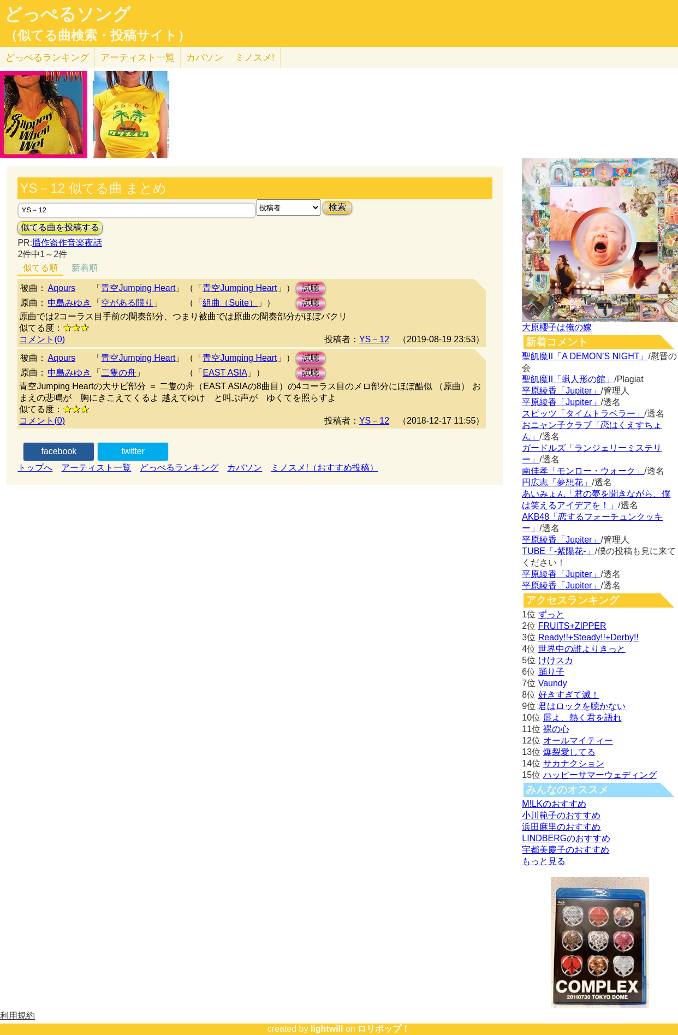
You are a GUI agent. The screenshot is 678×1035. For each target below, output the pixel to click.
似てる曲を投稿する (60, 227)
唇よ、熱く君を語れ (582, 717)
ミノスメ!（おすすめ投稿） (324, 467)
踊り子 (551, 671)
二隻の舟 (118, 372)
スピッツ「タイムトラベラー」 (583, 413)
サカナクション (573, 763)
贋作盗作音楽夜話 (67, 242)
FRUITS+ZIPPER (572, 625)
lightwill (327, 1028)
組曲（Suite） (230, 302)
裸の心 (556, 729)
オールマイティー (578, 740)
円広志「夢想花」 (557, 482)
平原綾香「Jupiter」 (561, 390)
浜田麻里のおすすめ (561, 826)
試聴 (310, 288)
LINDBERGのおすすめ (566, 838)
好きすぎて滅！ (568, 694)
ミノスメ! (255, 57)
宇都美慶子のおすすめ (565, 849)
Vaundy (552, 683)
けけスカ (555, 660)
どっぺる (47, 57)
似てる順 (40, 267)
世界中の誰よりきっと (582, 648)
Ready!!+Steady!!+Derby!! (588, 637)
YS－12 (374, 339)
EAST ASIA (225, 372)
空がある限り (127, 302)
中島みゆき (69, 302)
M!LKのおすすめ (554, 803)
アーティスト (137, 57)
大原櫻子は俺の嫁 (557, 327)
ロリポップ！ (384, 1028)
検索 (337, 207)
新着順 (85, 267)
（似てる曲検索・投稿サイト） (97, 35)
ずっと (551, 614)
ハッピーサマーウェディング (600, 775)
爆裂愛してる (569, 752)
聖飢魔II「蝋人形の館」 (568, 379)
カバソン (204, 57)
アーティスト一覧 (96, 467)
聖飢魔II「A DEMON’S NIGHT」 (585, 356)
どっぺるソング (67, 14)
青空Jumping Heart (138, 288)
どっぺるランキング (179, 467)
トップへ (34, 467)
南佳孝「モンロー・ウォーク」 (583, 470)
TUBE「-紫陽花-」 (558, 551)
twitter (133, 451)
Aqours (61, 288)
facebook (58, 451)
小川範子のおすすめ (561, 815)
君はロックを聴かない (582, 706)
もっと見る (544, 861)
